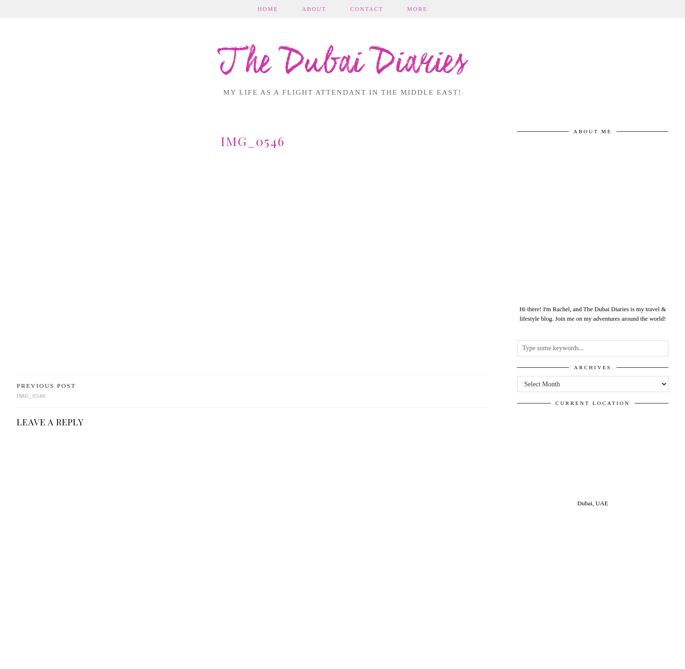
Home (267, 9)
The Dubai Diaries (342, 64)
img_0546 (46, 391)
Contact (366, 9)
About (314, 9)
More (417, 9)
